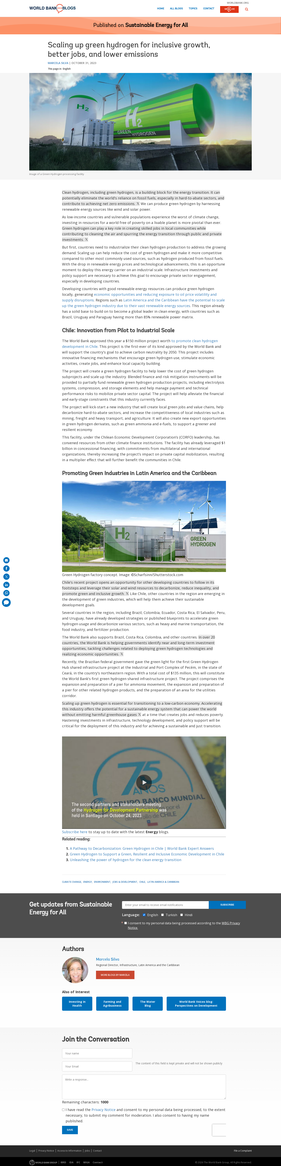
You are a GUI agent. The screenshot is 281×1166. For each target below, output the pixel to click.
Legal (32, 1150)
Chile (142, 882)
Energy (87, 882)
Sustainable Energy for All (156, 25)
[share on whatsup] (6, 593)
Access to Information (69, 1150)
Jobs (87, 1150)
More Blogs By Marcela (115, 975)
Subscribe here (74, 831)
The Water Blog (147, 1003)
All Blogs (176, 8)
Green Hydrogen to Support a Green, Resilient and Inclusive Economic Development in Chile (147, 854)
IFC (78, 1162)
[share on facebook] (6, 568)
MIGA (86, 1162)
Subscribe (227, 904)
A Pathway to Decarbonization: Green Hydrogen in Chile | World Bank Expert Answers (142, 848)
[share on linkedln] (6, 585)
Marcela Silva (58, 62)
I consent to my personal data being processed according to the (184, 925)
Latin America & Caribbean (163, 882)
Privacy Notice (104, 1109)
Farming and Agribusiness (112, 1003)
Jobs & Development (125, 882)
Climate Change (71, 882)
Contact (208, 8)
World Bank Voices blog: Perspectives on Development (196, 1003)
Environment (102, 882)
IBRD (63, 1162)
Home (160, 8)
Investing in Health (77, 1003)
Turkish (171, 915)
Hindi (188, 915)
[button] (246, 9)
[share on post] (6, 577)
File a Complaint (243, 1150)
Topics (193, 8)
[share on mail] (6, 560)
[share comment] (6, 602)
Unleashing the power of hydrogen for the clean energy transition (125, 859)
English (67, 68)
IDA (71, 1162)
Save (70, 1130)
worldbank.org (238, 3)
